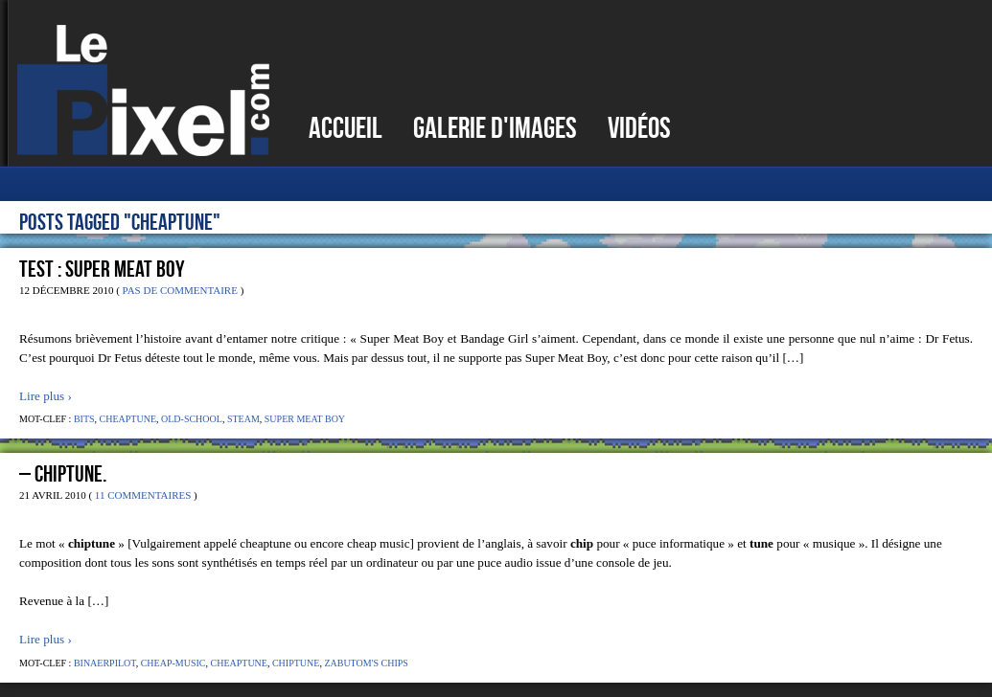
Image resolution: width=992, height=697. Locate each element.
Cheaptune (128, 419)
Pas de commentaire (180, 290)
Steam (243, 419)
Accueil (345, 127)
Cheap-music (173, 663)
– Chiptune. (62, 473)
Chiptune (295, 663)
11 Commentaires (143, 495)
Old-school (191, 419)
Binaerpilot (105, 663)
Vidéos (639, 127)
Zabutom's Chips (365, 663)
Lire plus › (45, 396)
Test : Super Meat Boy (102, 269)
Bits (84, 419)
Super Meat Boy (305, 419)
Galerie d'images (495, 127)
